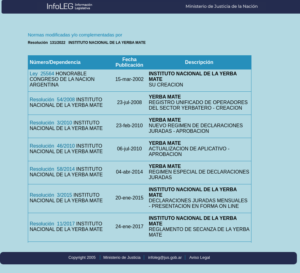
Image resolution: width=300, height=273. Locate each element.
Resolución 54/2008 (52, 99)
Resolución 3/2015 (51, 195)
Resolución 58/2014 (52, 169)
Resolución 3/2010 (51, 122)
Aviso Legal (199, 257)
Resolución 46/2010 (52, 146)
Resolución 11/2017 (52, 223)
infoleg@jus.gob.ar (165, 257)
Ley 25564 (42, 73)
